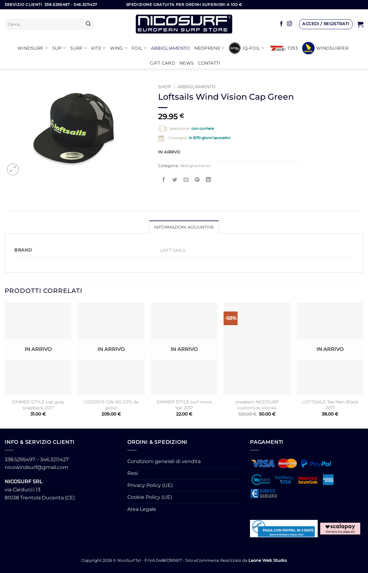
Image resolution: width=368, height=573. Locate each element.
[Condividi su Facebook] (163, 180)
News (186, 63)
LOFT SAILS (172, 250)
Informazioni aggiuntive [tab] (184, 227)
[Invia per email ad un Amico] (186, 180)
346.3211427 (54, 459)
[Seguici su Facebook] (281, 24)
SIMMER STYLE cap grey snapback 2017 (38, 405)
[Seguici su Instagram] (289, 24)
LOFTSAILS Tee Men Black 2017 (330, 405)
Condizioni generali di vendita (164, 461)
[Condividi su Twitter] (175, 180)
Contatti (209, 63)
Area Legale (141, 509)
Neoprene (209, 48)
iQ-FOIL (246, 48)
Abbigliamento (170, 48)
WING (119, 48)
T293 (284, 48)
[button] (325, 24)
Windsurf (32, 48)
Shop (164, 86)
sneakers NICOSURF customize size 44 (257, 405)
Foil (139, 48)
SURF (78, 48)
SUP (59, 48)
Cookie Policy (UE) (149, 497)
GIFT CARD (162, 63)
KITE (98, 48)
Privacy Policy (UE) (150, 485)
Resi (132, 473)
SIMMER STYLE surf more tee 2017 (184, 405)
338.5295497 (20, 459)
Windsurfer (325, 48)
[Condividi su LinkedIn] (208, 180)
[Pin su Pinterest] (197, 180)
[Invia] (88, 24)
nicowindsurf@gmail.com (36, 467)
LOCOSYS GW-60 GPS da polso (111, 405)
